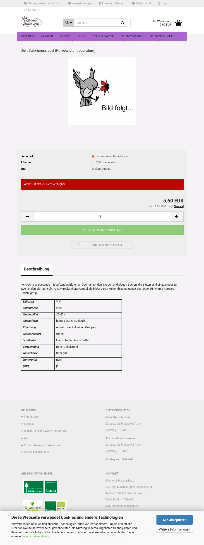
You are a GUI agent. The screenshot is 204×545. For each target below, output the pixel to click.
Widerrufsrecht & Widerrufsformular (45, 430)
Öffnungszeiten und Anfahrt (42, 3)
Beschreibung (36, 269)
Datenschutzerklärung (36, 536)
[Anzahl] (102, 216)
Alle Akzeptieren (175, 520)
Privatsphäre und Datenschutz (42, 445)
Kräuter (47, 36)
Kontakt (29, 423)
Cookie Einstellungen (37, 451)
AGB (26, 438)
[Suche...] (68, 23)
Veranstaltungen (80, 3)
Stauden (27, 36)
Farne (81, 36)
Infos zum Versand (112, 3)
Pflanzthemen (131, 36)
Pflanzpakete (103, 36)
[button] (141, 3)
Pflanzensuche (161, 36)
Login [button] (163, 3)
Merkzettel (32, 10)
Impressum (31, 416)
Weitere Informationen (174, 529)
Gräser (65, 36)
